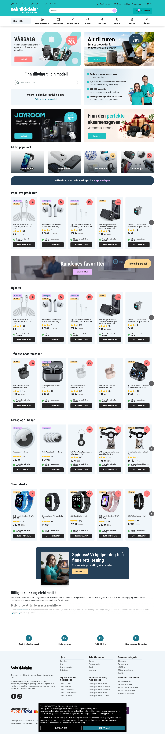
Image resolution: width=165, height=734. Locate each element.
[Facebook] (13, 696)
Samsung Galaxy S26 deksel (98, 684)
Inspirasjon (92, 670)
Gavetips (132, 21)
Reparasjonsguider (66, 667)
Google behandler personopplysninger (98, 713)
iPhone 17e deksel (66, 696)
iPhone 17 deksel (65, 684)
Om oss (91, 661)
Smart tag (121, 673)
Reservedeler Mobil (42, 21)
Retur (61, 664)
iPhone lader (122, 661)
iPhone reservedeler (124, 681)
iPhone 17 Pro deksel (67, 690)
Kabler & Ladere (73, 21)
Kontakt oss (64, 670)
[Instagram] (19, 696)
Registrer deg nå (102, 180)
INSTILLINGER (61, 728)
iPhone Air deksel (65, 687)
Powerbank (102, 21)
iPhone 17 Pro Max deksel (68, 693)
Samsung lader (123, 664)
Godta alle (104, 728)
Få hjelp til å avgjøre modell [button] (45, 99)
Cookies (91, 667)
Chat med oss (80, 571)
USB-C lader (122, 667)
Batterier (117, 21)
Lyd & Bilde (87, 21)
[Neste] (151, 222)
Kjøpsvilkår (63, 661)
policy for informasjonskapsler (60, 713)
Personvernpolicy (94, 664)
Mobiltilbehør (58, 21)
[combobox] (83, 10)
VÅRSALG (146, 21)
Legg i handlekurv (24, 244)
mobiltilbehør (22, 609)
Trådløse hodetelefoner (125, 670)
